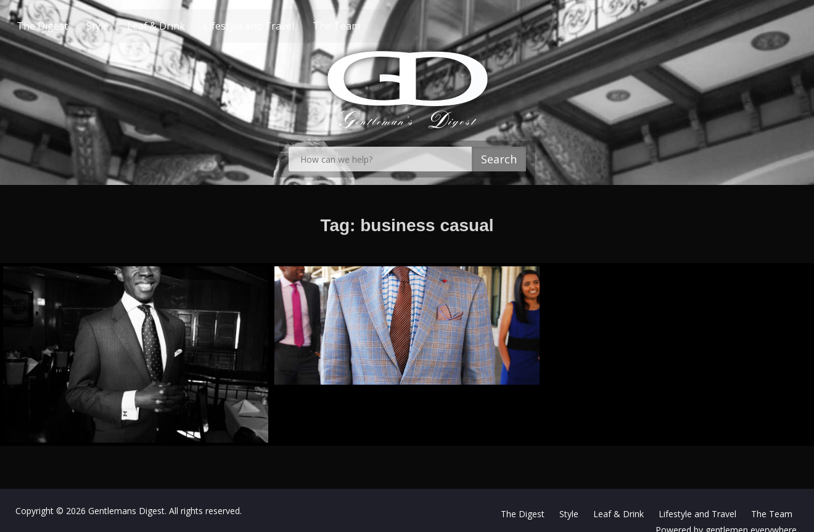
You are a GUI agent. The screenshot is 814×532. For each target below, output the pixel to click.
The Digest (65, 26)
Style (121, 26)
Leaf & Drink (179, 26)
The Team (360, 26)
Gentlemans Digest (126, 511)
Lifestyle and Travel (272, 26)
